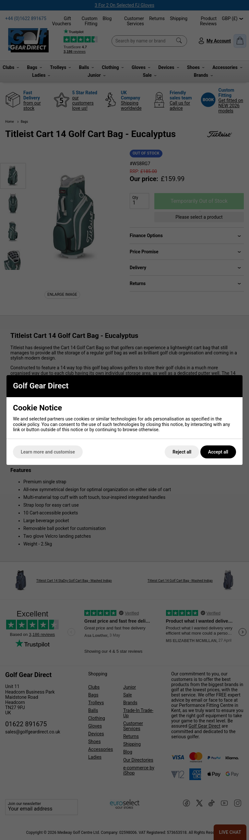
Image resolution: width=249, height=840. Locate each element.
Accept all (218, 452)
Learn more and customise (48, 452)
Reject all (181, 452)
